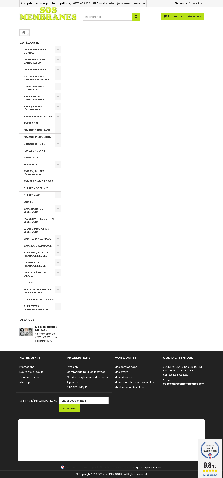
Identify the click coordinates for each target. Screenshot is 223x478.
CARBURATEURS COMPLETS (33, 88)
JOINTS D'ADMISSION (37, 116)
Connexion (195, 3)
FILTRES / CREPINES (35, 188)
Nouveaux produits (31, 372)
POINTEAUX (30, 157)
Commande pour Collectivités (86, 372)
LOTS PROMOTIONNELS (38, 299)
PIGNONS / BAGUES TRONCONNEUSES (35, 254)
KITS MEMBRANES (34, 69)
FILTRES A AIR (32, 195)
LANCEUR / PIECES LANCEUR (35, 274)
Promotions (26, 367)
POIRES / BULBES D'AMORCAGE (33, 172)
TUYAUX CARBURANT (37, 130)
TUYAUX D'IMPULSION (37, 137)
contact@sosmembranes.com (184, 384)
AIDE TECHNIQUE (77, 387)
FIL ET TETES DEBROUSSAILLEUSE (36, 307)
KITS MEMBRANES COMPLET (34, 51)
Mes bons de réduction (129, 387)
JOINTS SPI (30, 123)
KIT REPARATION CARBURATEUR (34, 61)
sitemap (24, 382)
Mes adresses (124, 377)
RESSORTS (30, 164)
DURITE (28, 202)
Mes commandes (126, 367)
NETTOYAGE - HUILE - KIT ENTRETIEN (37, 291)
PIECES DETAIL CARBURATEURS (33, 98)
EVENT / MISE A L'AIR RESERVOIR (36, 230)
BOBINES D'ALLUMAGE (37, 239)
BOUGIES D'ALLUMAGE (37, 246)
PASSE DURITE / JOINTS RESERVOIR (38, 220)
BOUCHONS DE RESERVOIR (33, 210)
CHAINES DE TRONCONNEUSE (34, 264)
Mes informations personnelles (134, 382)
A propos (73, 382)
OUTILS (28, 282)
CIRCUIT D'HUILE (34, 144)
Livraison (72, 367)
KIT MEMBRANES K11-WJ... (46, 328)
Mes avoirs (121, 372)
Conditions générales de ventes (87, 377)
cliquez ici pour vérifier (147, 467)
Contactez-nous (29, 377)
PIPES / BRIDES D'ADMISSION (32, 108)
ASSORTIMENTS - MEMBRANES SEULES (36, 78)
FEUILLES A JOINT (34, 151)
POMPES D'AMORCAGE (38, 181)
